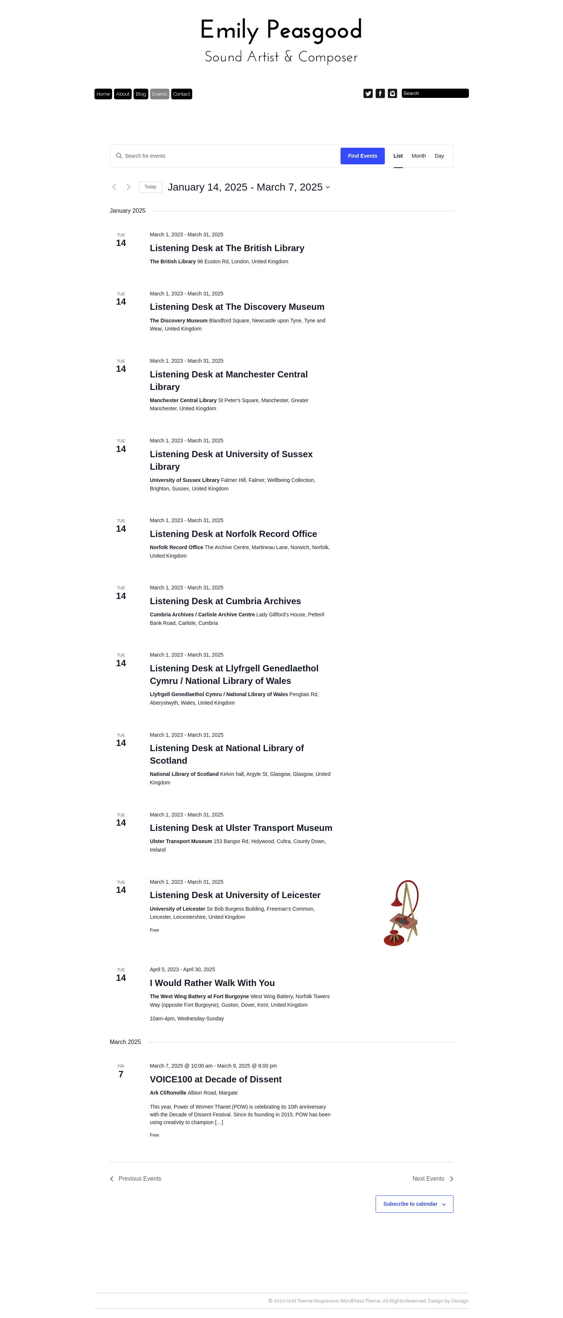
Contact (181, 94)
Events (159, 94)
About (122, 94)
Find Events (362, 156)
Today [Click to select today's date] (150, 186)
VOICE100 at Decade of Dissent (216, 1079)
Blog (141, 94)
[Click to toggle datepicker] (249, 187)
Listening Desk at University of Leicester (235, 895)
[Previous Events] (114, 187)
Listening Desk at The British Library (227, 248)
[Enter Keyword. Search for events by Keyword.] (225, 156)
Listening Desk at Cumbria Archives (225, 601)
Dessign (460, 1301)
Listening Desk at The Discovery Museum (237, 307)
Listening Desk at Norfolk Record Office (233, 534)
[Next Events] (128, 187)
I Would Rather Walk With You (212, 983)
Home (103, 94)
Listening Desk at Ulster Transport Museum (241, 828)
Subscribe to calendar (410, 1204)
